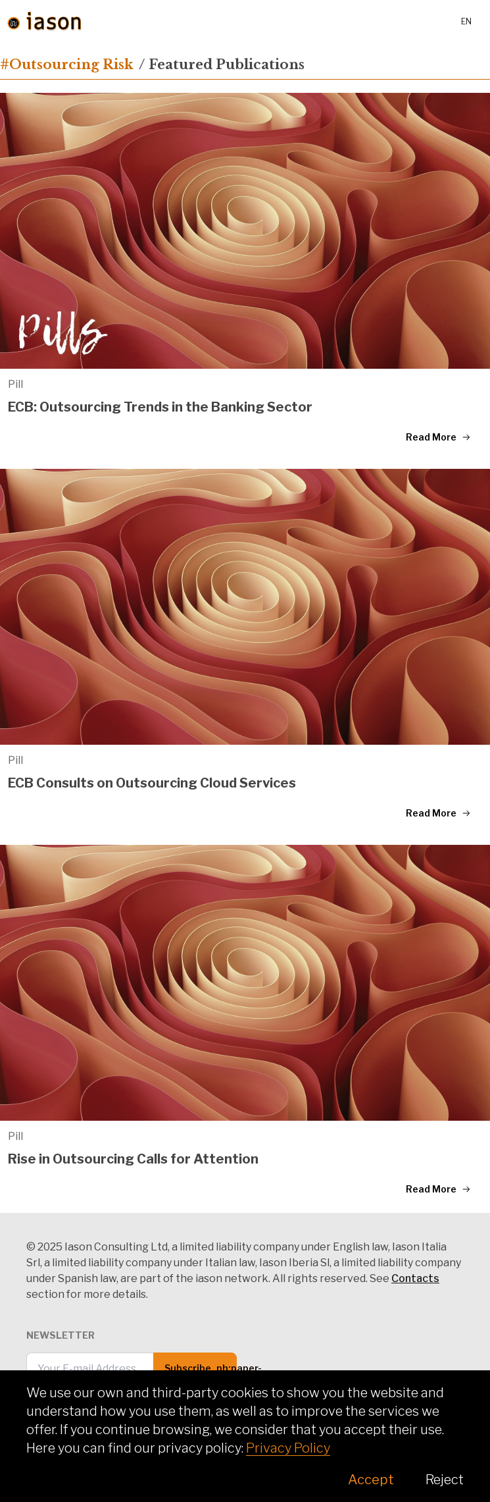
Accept (371, 1480)
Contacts (415, 1278)
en (466, 21)
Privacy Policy (288, 1448)
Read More (438, 437)
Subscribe (200, 1373)
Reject (445, 1480)
